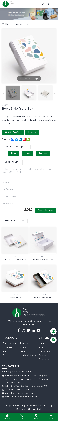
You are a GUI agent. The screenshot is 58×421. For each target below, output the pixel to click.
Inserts (23, 347)
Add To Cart (13, 132)
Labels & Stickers (28, 355)
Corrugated (7, 347)
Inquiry (32, 132)
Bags (4, 355)
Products (18, 24)
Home (8, 24)
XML (39, 409)
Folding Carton (9, 343)
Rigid (27, 24)
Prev (13, 153)
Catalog (42, 355)
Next (27, 153)
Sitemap (31, 409)
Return (43, 153)
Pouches (24, 343)
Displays (23, 351)
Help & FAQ (44, 351)
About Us (42, 347)
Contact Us (43, 359)
